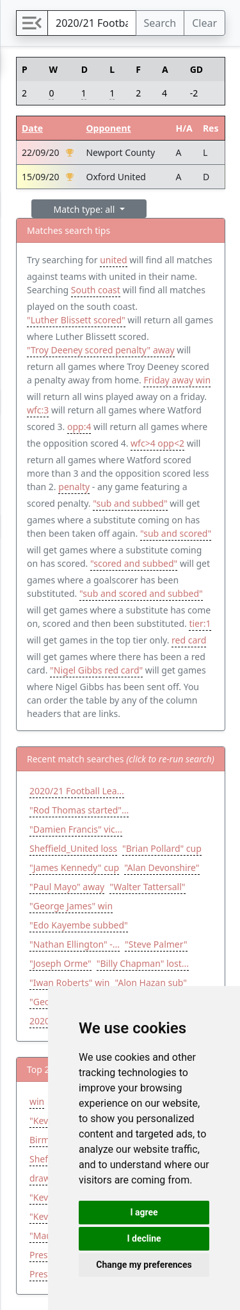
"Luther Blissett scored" (76, 320)
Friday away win (177, 380)
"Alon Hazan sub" (151, 982)
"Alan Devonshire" (161, 867)
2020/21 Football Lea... (76, 791)
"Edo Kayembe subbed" (78, 925)
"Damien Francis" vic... (75, 829)
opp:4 (79, 426)
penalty (74, 487)
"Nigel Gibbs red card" (96, 670)
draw (40, 1178)
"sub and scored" (175, 533)
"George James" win (71, 906)
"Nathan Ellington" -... (74, 944)
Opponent (108, 128)
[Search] (91, 23)
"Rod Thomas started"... (79, 810)
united (113, 260)
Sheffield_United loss (73, 848)
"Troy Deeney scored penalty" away (101, 350)
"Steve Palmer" (156, 944)
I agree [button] (143, 1212)
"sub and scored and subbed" (141, 593)
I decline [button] (144, 1238)
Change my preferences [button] (143, 1265)
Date (32, 128)
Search (160, 23)
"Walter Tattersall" (147, 887)
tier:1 (200, 623)
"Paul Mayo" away (66, 887)
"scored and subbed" (133, 563)
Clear (204, 23)
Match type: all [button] (85, 209)
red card (189, 640)
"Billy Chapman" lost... (143, 963)
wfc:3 (38, 410)
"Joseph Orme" (60, 963)
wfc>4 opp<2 (157, 443)
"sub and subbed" (130, 503)
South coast (95, 290)
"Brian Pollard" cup (162, 848)
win (36, 1101)
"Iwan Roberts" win (69, 982)
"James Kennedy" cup (74, 867)
